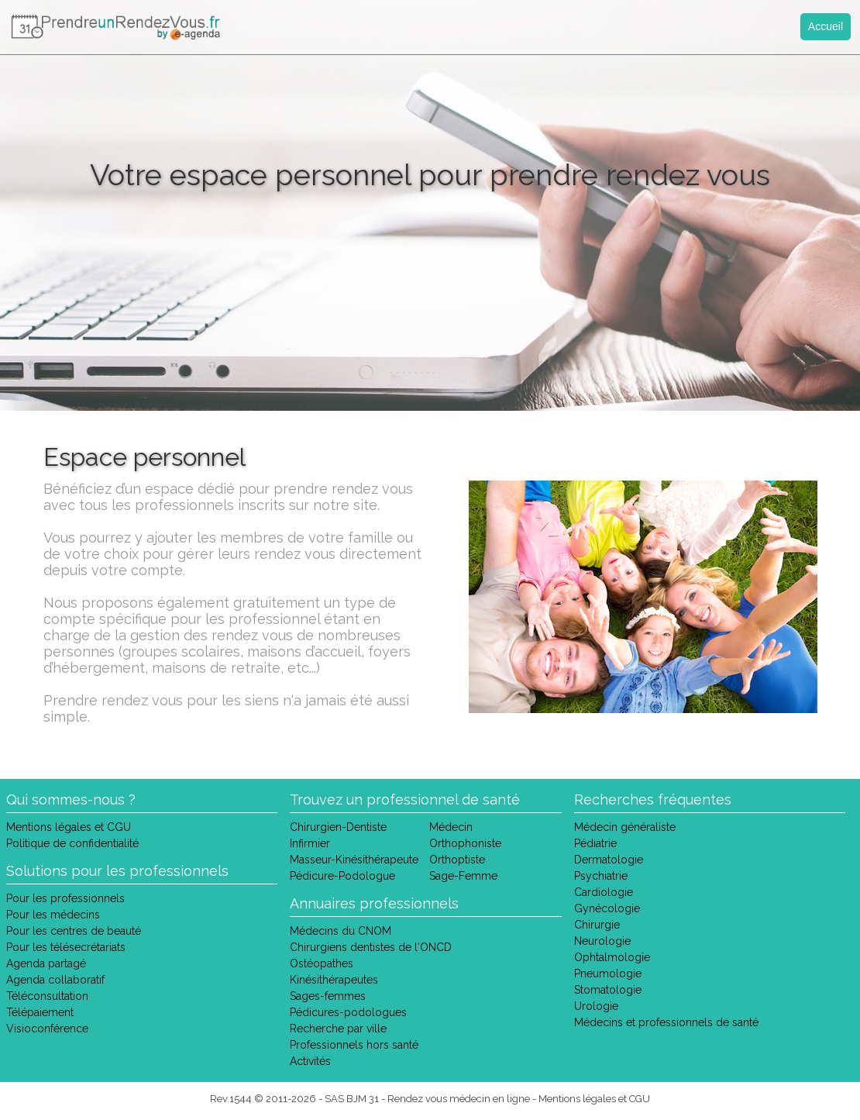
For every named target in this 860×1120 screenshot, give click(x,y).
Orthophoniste (465, 843)
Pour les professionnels (65, 898)
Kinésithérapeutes (334, 980)
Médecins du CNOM (340, 931)
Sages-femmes (328, 996)
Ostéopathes (321, 963)
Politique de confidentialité (72, 843)
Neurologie (602, 941)
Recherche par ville (338, 1028)
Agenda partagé (46, 963)
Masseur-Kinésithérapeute (354, 859)
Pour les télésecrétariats (66, 947)
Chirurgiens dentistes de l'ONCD (371, 947)
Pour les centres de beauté (73, 931)
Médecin (451, 827)
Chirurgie (597, 924)
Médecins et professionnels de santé (666, 1022)
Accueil (825, 26)
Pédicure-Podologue (342, 876)
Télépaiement (40, 1012)
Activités (310, 1061)
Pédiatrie (595, 843)
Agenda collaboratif (55, 980)
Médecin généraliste (625, 827)
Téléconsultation (47, 996)
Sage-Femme (463, 876)
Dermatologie (608, 859)
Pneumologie (608, 973)
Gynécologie (607, 908)
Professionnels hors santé (354, 1045)
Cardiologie (603, 892)
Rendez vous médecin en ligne (458, 1098)
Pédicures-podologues (348, 1012)
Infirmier (310, 843)
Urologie (596, 1006)
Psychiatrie (601, 876)
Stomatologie (608, 990)
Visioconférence (47, 1028)
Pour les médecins (53, 914)
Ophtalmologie (612, 957)
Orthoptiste (457, 859)
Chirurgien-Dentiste (338, 827)
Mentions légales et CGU (68, 827)
